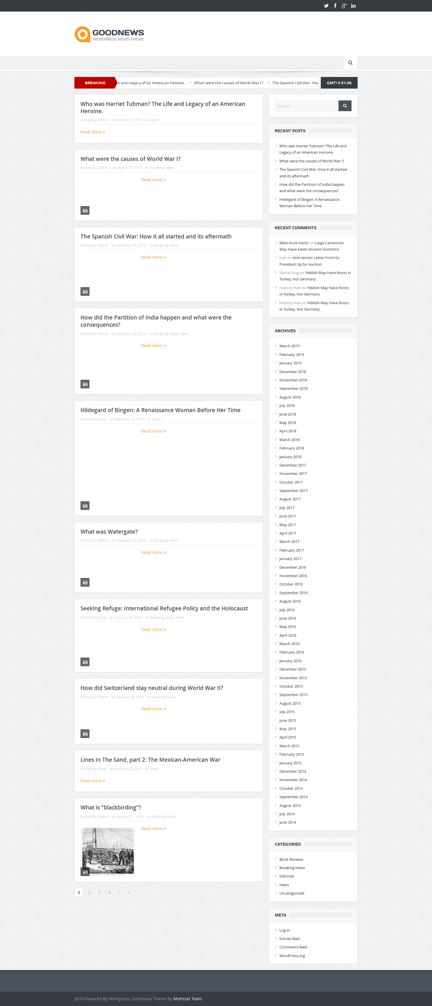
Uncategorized (291, 893)
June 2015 (287, 720)
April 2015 (287, 737)
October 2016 (291, 584)
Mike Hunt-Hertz (293, 242)
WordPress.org (292, 955)
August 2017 (290, 499)
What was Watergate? (109, 531)
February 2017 (291, 550)
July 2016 (286, 609)
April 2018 (287, 431)
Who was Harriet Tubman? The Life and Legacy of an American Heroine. (158, 82)
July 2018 (286, 405)
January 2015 (290, 762)
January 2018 (290, 456)
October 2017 (291, 482)
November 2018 (293, 380)
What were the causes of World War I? (265, 82)
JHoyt (102, 419)
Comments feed (293, 947)
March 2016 (289, 643)
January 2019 (290, 363)
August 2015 (290, 703)
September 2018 (293, 388)
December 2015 (292, 669)
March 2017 (289, 541)
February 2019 (291, 354)
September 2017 (293, 490)
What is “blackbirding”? (110, 807)
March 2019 (289, 345)
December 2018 (292, 371)
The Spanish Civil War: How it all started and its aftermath (156, 236)
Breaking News (162, 167)
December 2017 (292, 465)
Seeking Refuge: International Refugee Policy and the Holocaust (164, 608)
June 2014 (287, 822)
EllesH (103, 120)
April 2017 (287, 533)
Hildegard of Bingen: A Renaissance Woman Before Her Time (160, 410)
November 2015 (293, 677)
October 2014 (291, 788)
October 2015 (291, 686)
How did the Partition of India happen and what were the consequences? (156, 321)
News (154, 120)
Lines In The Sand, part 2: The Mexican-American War (150, 759)
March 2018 (289, 439)
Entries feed (289, 938)
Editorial (286, 876)
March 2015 (289, 745)
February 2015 (291, 754)
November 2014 (293, 779)
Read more (92, 132)
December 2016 (292, 567)
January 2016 (290, 660)
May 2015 (287, 728)
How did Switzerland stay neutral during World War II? (151, 688)
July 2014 (286, 813)
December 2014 (292, 771)
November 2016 (293, 575)
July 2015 (286, 711)
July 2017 (286, 507)
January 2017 (290, 558)
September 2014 (293, 796)
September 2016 (293, 592)
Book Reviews (291, 859)
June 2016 (287, 618)
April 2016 (287, 635)
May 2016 (287, 626)
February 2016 (291, 652)
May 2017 (287, 524)
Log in (284, 930)
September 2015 (293, 694)
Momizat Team (187, 998)
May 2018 (287, 422)
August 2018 (290, 397)
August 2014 (290, 805)
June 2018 (287, 414)
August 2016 (290, 601)
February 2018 (291, 448)
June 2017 (287, 516)
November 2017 (293, 473)
